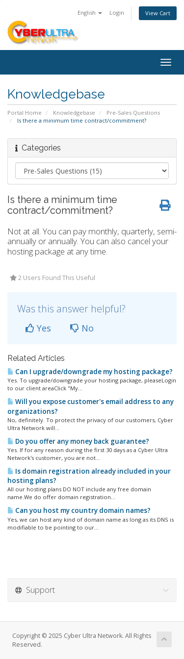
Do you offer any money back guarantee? (78, 441)
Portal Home (24, 112)
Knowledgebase (74, 112)
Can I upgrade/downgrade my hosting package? (90, 371)
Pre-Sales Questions (133, 112)
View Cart (157, 13)
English (90, 12)
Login (116, 12)
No (82, 328)
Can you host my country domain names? (79, 510)
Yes (38, 328)
